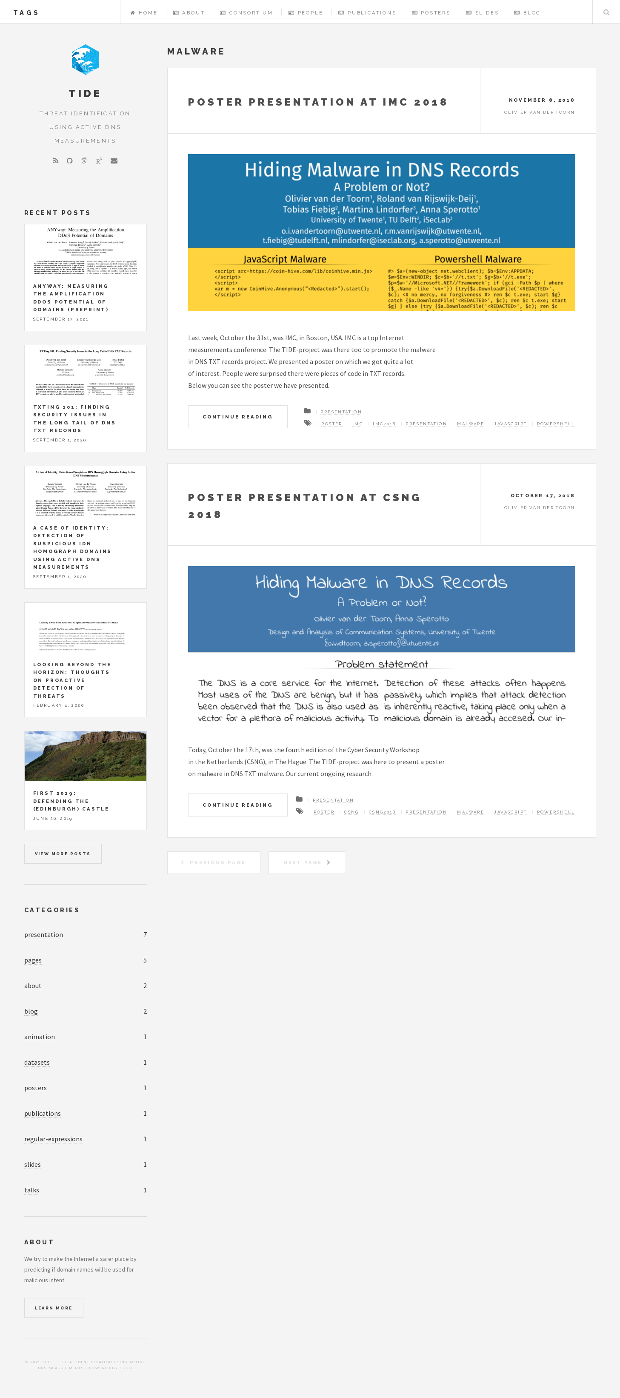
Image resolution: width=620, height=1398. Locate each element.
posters (35, 1087)
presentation (43, 934)
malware (470, 423)
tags (26, 12)
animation (39, 1036)
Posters (431, 13)
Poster (331, 423)
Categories (52, 910)
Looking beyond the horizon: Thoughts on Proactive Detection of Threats (72, 680)
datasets (37, 1062)
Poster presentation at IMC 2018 (318, 102)
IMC (290, 337)
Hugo (126, 1368)
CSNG (255, 761)
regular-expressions (53, 1138)
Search (606, 12)
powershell (556, 423)
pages (33, 960)
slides (32, 1164)
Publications (367, 13)
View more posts (63, 853)
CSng (351, 812)
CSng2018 (382, 812)
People (306, 13)
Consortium (246, 13)
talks (31, 1190)
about (33, 985)
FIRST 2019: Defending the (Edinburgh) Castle (71, 801)
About (189, 13)
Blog (527, 13)
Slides (482, 13)
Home (144, 13)
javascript (510, 423)
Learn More (54, 1308)
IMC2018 (384, 423)
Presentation (341, 412)
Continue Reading (238, 417)
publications (42, 1113)
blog (31, 1011)
